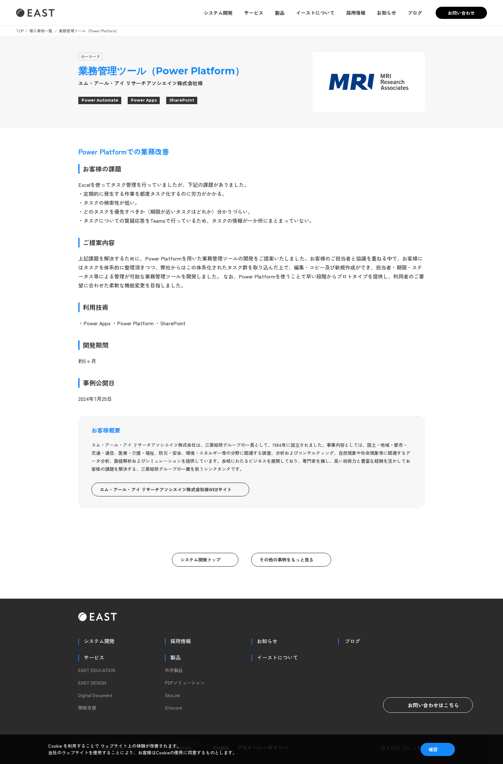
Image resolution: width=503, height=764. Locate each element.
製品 (280, 12)
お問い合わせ (461, 13)
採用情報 (355, 12)
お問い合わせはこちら (428, 705)
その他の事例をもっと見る (286, 559)
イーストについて (315, 12)
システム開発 (218, 12)
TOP (20, 30)
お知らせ (386, 12)
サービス (253, 12)
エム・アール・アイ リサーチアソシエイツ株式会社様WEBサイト (166, 489)
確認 (433, 749)
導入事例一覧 (40, 30)
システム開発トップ (200, 559)
